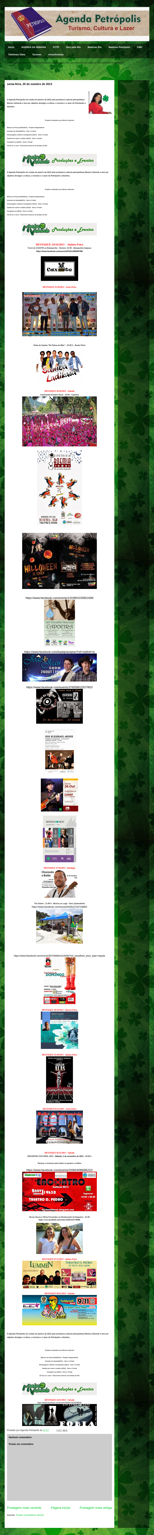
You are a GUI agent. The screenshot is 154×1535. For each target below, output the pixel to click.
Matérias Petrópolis (119, 47)
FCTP (56, 47)
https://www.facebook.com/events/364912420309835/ (59, 1403)
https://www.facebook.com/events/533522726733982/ (59, 907)
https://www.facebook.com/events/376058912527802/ (59, 687)
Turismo (36, 54)
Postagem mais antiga (96, 1508)
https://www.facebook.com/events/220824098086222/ (59, 1170)
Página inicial (60, 1508)
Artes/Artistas (56, 54)
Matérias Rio (95, 47)
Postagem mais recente (24, 1508)
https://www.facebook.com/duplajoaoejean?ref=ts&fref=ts (59, 651)
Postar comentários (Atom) (30, 1515)
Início (11, 47)
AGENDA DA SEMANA (33, 47)
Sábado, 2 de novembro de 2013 (69, 1156)
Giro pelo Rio (73, 47)
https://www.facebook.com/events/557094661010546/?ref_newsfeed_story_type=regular (59, 955)
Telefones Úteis (16, 54)
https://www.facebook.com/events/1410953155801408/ (59, 597)
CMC (139, 47)
